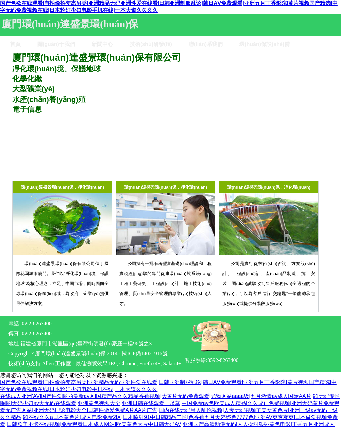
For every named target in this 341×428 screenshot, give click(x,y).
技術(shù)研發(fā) (151, 44)
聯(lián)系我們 (206, 44)
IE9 (113, 363)
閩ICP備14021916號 (145, 353)
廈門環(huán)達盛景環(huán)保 (70, 23)
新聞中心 (102, 44)
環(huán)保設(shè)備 (264, 44)
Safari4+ (172, 363)
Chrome (128, 363)
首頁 (15, 44)
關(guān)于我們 (56, 44)
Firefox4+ (149, 363)
